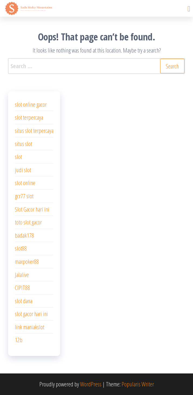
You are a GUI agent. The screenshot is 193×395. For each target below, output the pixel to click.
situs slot (23, 144)
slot (18, 157)
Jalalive (22, 275)
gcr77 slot (24, 196)
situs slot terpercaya (34, 130)
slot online (25, 183)
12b (18, 340)
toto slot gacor (28, 222)
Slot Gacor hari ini (32, 209)
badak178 (24, 235)
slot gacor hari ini (31, 314)
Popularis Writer (138, 384)
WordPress (90, 384)
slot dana (23, 301)
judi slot (23, 170)
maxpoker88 (27, 261)
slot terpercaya (29, 117)
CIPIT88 (22, 287)
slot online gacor (31, 104)
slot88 (21, 248)
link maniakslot (29, 327)
